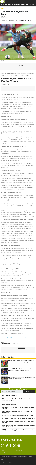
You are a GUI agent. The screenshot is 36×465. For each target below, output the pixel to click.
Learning (28, 4)
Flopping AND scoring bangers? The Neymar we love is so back (17, 415)
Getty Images (3, 60)
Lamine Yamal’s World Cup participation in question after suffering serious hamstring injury (21, 361)
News (9, 4)
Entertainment (16, 4)
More (33, 357)
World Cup (4, 4)
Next (26, 338)
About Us (19, 450)
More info (3, 459)
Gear (33, 4)
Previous (9, 338)
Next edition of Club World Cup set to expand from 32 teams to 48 (18, 418)
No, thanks (9, 462)
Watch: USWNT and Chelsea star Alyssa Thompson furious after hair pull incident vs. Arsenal (21, 369)
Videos (23, 4)
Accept (3, 462)
